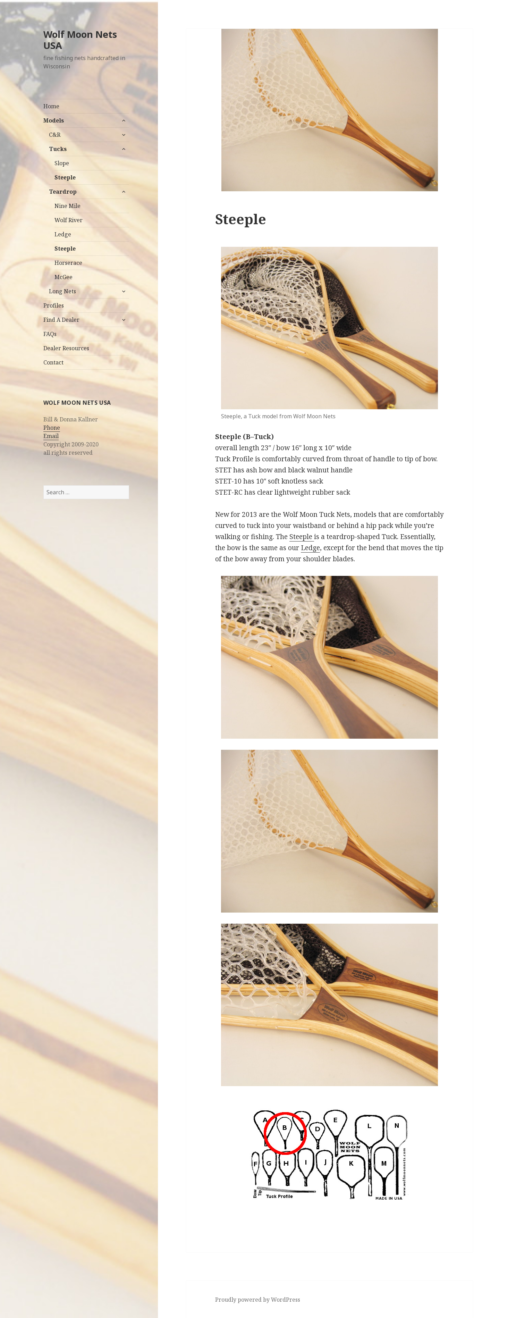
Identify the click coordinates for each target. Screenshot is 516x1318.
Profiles (53, 305)
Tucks (58, 149)
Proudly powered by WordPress (257, 1299)
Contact (53, 362)
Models (53, 120)
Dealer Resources (66, 348)
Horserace (68, 263)
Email (51, 436)
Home (51, 106)
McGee (63, 277)
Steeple (65, 177)
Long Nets (62, 291)
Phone (51, 427)
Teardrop (63, 191)
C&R (54, 134)
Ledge (62, 234)
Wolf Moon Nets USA (80, 40)
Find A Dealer (61, 320)
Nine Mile (67, 206)
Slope (61, 163)
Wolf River (68, 220)
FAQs (50, 334)
